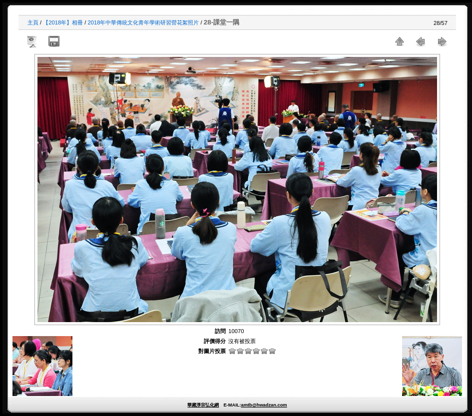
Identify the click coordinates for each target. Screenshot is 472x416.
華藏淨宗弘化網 (203, 405)
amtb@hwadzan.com (264, 405)
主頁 (32, 22)
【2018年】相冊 (63, 22)
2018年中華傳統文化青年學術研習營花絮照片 (143, 22)
